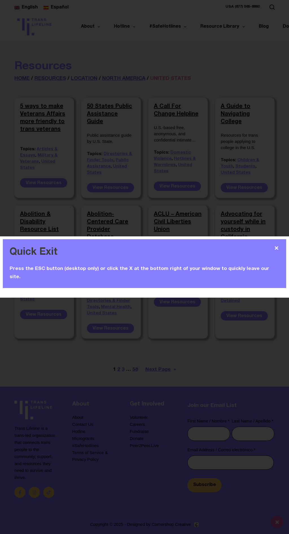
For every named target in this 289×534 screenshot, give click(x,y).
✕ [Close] (276, 248)
